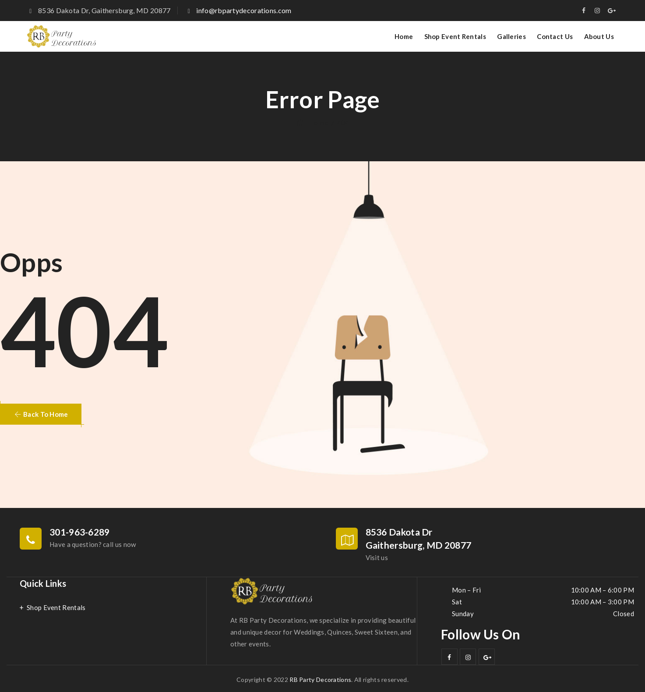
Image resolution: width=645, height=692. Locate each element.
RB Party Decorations (320, 679)
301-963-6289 (79, 531)
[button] (40, 414)
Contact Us (555, 36)
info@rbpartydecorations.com (243, 10)
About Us (599, 36)
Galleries (511, 36)
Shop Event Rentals (455, 36)
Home (404, 36)
